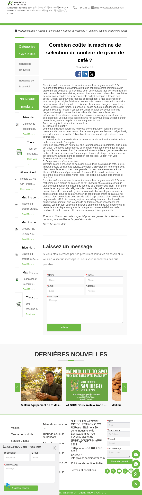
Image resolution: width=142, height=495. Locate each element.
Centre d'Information (49, 30)
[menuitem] (71, 19)
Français (63, 7)
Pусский (53, 7)
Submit (64, 327)
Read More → (29, 134)
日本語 (57, 10)
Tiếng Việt (47, 10)
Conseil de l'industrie (74, 30)
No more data (58, 224)
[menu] (71, 19)
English (34, 7)
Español (43, 7)
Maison (31, 30)
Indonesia (35, 10)
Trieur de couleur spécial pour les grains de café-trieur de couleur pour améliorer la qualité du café (83, 218)
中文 (64, 10)
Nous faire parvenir (20, 488)
